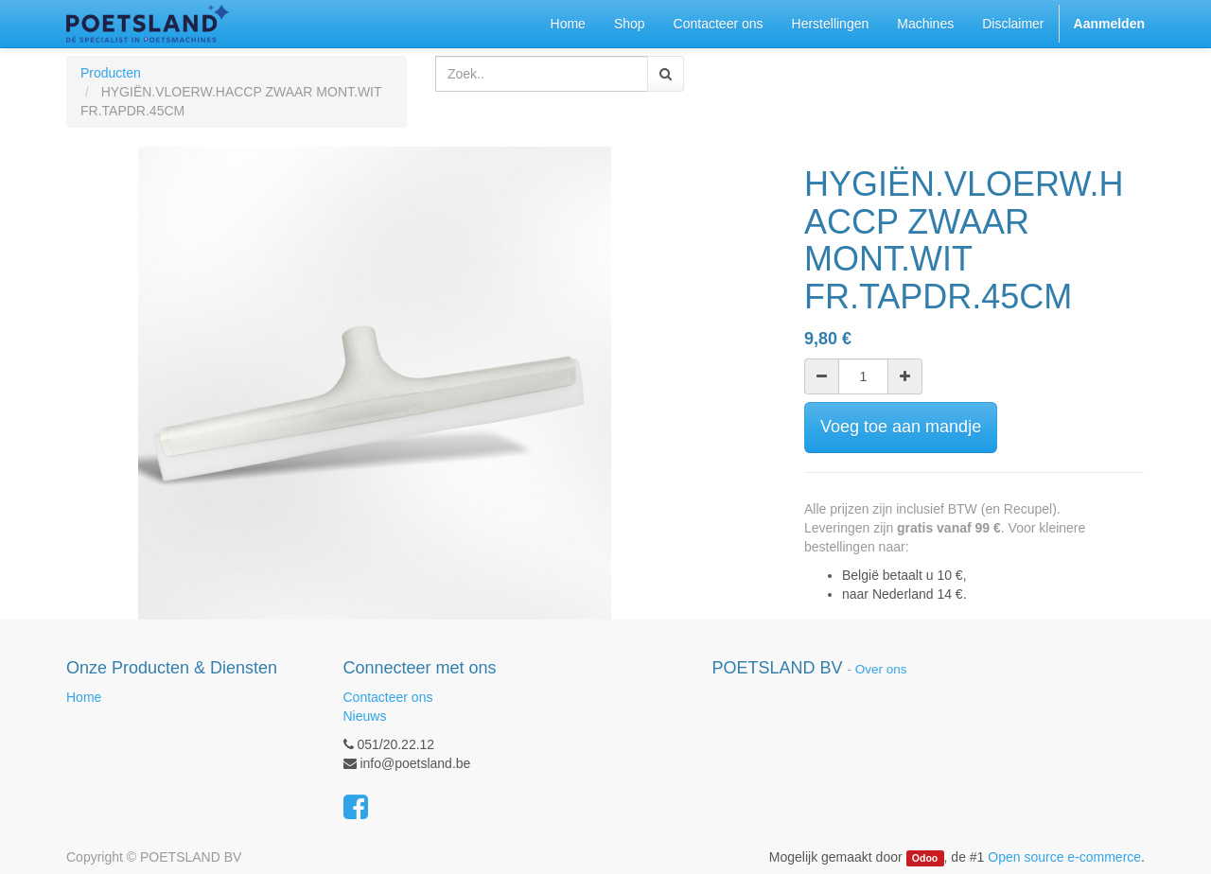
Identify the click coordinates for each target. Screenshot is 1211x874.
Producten (110, 72)
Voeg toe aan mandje (900, 426)
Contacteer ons (388, 697)
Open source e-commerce (1064, 857)
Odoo (925, 858)
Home (83, 697)
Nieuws (365, 716)
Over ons (881, 669)
